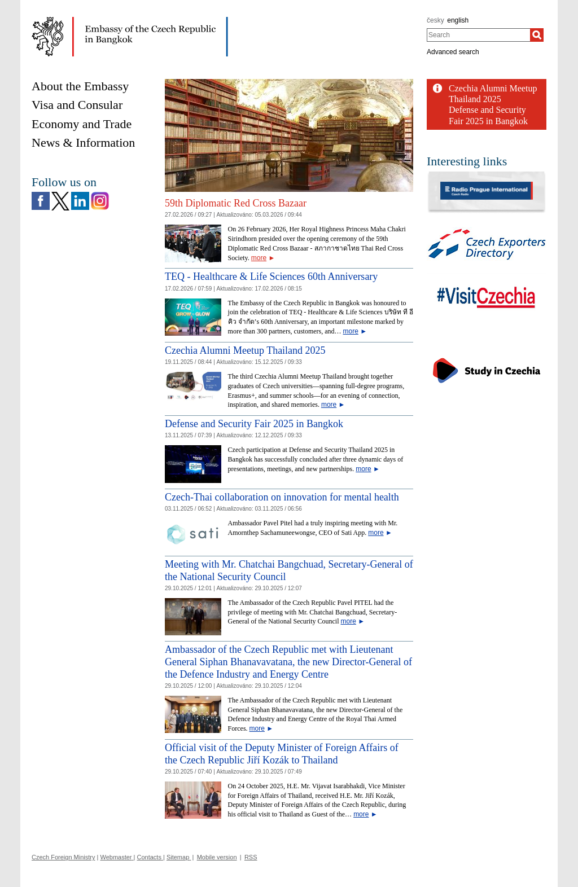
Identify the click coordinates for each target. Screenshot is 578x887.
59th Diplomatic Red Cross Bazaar (235, 203)
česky (435, 20)
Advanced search (453, 52)
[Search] (537, 35)
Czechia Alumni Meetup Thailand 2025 (245, 350)
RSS (250, 857)
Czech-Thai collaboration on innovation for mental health (282, 497)
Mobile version (217, 857)
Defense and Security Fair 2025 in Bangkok (254, 423)
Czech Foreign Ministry (63, 857)
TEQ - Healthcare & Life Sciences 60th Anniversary (271, 276)
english (457, 20)
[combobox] (478, 35)
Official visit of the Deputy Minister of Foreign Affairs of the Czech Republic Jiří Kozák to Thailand (282, 754)
